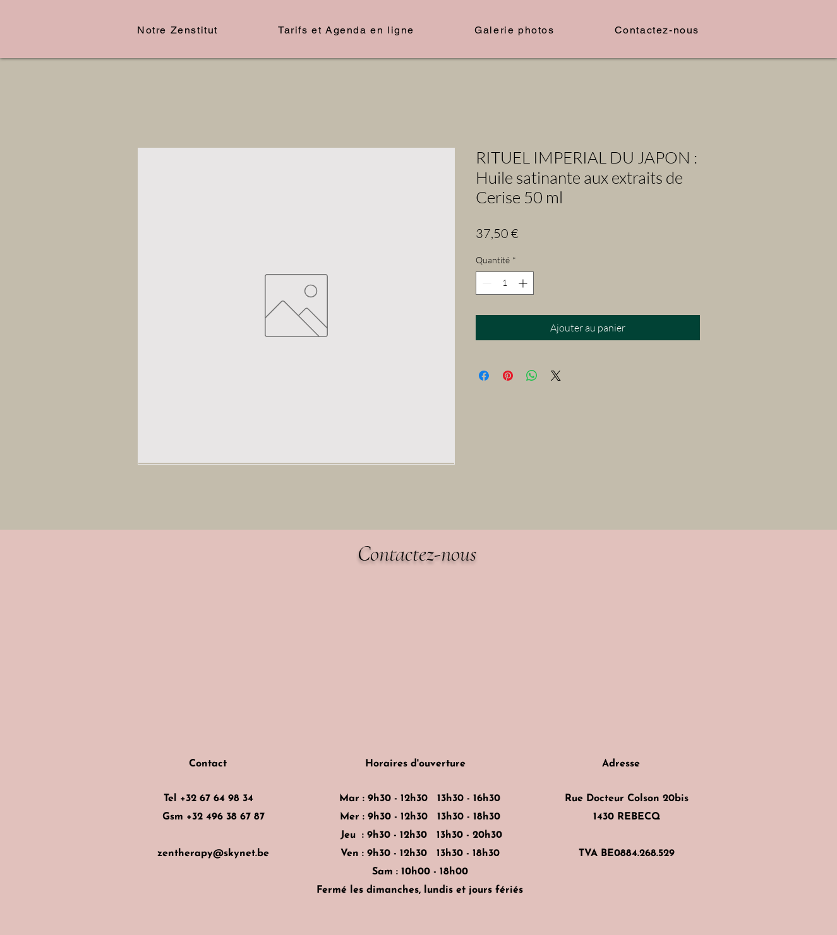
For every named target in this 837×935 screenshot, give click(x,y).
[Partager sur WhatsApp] (531, 375)
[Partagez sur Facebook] (483, 375)
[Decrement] (485, 283)
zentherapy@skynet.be (213, 854)
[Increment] (524, 283)
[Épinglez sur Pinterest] (507, 375)
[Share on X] (555, 375)
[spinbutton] (504, 283)
